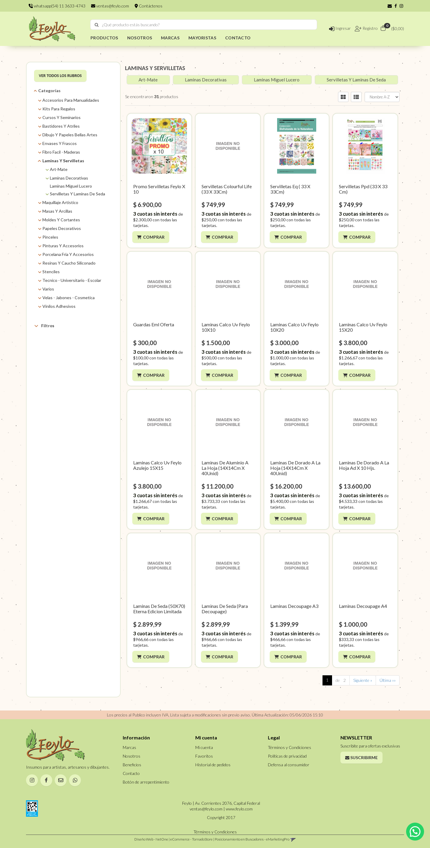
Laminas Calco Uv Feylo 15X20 (363, 327)
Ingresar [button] (340, 28)
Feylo (54, 393)
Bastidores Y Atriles (61, 126)
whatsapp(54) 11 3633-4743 (57, 5)
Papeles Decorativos (61, 228)
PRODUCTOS (104, 37)
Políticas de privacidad (287, 756)
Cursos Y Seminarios (61, 117)
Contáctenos (148, 5)
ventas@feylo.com (110, 5)
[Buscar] (97, 24)
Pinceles (50, 237)
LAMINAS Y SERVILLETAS (155, 68)
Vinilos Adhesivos (59, 306)
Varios (48, 288)
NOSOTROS (139, 37)
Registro (370, 28)
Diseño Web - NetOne (151, 839)
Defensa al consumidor (288, 764)
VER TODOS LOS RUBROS (60, 75)
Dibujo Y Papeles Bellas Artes (69, 134)
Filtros (44, 326)
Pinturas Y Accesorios (63, 245)
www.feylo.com (239, 808)
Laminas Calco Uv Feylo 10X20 (294, 327)
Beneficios (132, 764)
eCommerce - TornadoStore (191, 839)
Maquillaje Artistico (60, 202)
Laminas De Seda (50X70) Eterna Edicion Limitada (159, 608)
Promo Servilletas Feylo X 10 (159, 188)
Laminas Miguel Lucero (71, 186)
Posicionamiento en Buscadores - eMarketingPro (252, 839)
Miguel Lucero (62, 401)
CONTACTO (238, 37)
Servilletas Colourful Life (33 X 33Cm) (227, 188)
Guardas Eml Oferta (153, 324)
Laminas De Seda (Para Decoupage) (225, 608)
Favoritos (204, 756)
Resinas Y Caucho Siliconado (69, 262)
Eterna (55, 386)
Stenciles (51, 271)
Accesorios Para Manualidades (70, 100)
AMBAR (56, 356)
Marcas (48, 340)
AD (52, 349)
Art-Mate (58, 169)
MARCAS (170, 37)
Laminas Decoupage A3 (294, 606)
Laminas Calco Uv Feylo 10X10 (226, 327)
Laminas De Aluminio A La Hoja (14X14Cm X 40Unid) (225, 468)
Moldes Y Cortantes (61, 219)
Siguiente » (362, 680)
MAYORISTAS (202, 37)
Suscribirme (361, 757)
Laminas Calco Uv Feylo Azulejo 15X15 (157, 465)
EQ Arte (57, 378)
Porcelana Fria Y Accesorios (68, 254)
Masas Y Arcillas (57, 211)
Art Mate (57, 363)
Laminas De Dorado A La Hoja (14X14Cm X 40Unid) (295, 468)
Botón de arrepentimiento (146, 781)
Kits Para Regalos (58, 108)
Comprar (154, 237)
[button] (390, 5)
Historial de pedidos (213, 764)
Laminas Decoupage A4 (363, 606)
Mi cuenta (204, 747)
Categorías (49, 90)
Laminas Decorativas (69, 177)
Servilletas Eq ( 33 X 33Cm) (290, 188)
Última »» (388, 680)
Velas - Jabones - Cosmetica (68, 297)
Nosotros (131, 756)
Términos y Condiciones (289, 747)
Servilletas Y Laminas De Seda (77, 193)
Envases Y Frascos (59, 143)
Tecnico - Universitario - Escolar (71, 280)
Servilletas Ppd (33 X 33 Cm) (363, 188)
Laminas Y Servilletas (63, 160)
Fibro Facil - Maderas (61, 152)
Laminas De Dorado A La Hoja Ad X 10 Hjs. (364, 465)
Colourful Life (61, 371)
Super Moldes (62, 408)
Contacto (131, 773)
